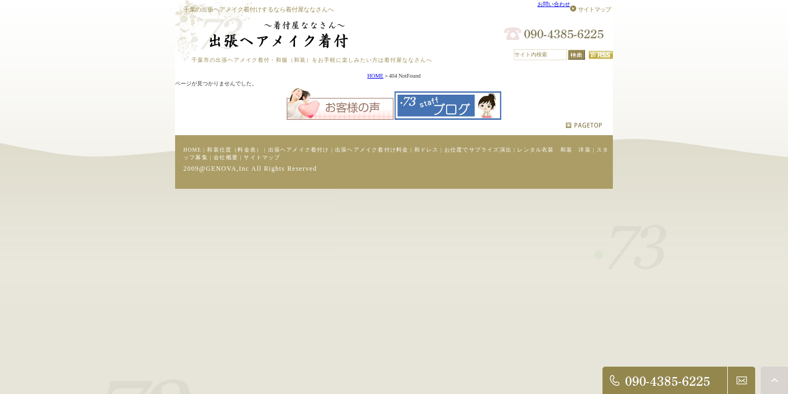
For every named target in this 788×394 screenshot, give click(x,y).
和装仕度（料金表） (234, 150)
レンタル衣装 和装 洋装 (553, 150)
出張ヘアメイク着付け (298, 150)
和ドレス (426, 150)
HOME (375, 76)
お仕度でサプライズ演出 (478, 150)
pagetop (584, 125)
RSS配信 (601, 55)
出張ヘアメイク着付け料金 (371, 150)
